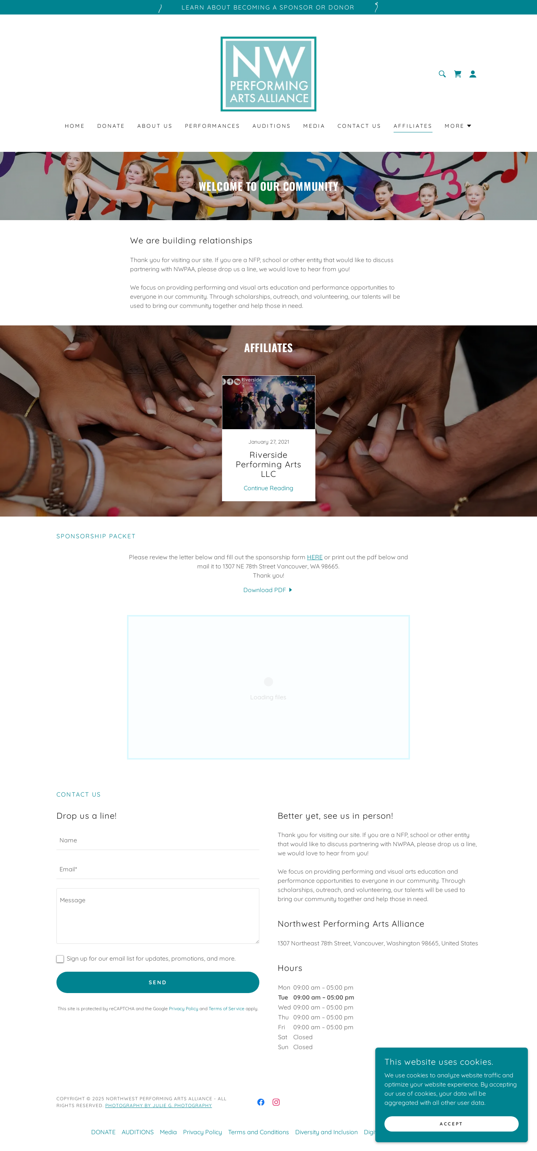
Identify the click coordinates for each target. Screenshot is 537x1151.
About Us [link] (155, 125)
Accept (451, 1124)
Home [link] (75, 125)
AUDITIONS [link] (271, 125)
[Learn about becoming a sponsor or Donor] (268, 7)
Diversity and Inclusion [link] (326, 1132)
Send (158, 982)
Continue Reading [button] (268, 488)
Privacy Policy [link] (183, 1008)
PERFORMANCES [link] (212, 125)
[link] (269, 73)
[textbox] (157, 840)
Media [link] (314, 125)
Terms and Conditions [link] (258, 1132)
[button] (473, 74)
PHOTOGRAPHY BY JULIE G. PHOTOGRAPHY (158, 1105)
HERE (315, 557)
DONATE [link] (111, 125)
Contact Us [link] (359, 125)
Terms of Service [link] (226, 1008)
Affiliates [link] (413, 125)
